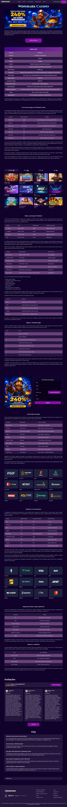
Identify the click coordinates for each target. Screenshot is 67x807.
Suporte (55, 793)
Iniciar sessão (56, 1)
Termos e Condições (40, 790)
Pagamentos (30, 1)
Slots (55, 170)
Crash (41, 170)
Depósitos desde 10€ (58, 797)
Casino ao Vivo (39, 797)
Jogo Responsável (40, 791)
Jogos (24, 1)
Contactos (55, 791)
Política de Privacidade (41, 793)
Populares (11, 170)
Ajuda (44, 1)
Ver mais (33, 724)
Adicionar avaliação (56, 684)
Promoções (56, 795)
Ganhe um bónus (33, 40)
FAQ (54, 790)
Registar (64, 1)
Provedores (38, 1)
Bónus (19, 1)
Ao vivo (26, 170)
